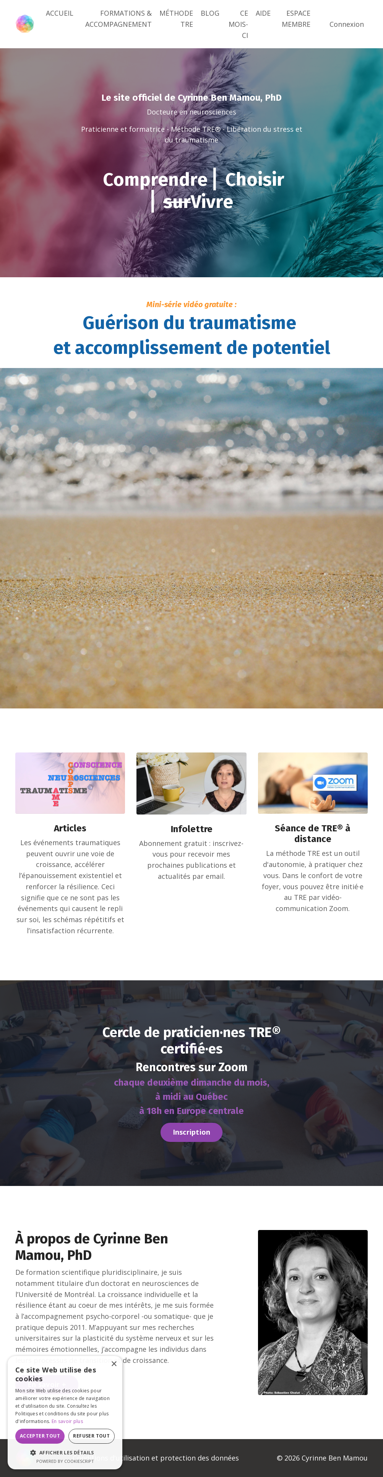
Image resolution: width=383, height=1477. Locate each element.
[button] (65, 1452)
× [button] (114, 1364)
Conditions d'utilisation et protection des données (156, 1458)
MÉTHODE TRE (176, 18)
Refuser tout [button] (91, 1436)
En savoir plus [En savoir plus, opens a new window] (67, 1421)
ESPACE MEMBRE (296, 18)
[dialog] (65, 1412)
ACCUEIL (59, 13)
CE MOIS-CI (238, 24)
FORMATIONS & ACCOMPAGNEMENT (118, 18)
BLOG (210, 13)
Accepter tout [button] (40, 1436)
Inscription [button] (192, 1132)
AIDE (263, 13)
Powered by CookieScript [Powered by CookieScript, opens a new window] (65, 1461)
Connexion (346, 24)
